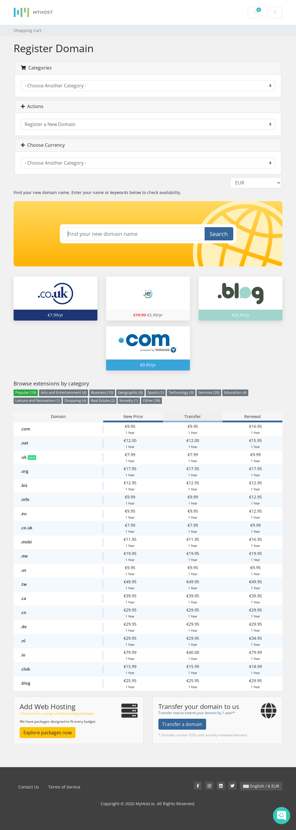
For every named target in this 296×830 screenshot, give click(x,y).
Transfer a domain (182, 724)
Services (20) (208, 392)
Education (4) (235, 392)
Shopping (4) (75, 400)
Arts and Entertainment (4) (63, 392)
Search (219, 234)
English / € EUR (261, 786)
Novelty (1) (128, 400)
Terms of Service (64, 787)
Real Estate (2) (103, 400)
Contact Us (28, 787)
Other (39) (151, 400)
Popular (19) (25, 392)
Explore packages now (47, 732)
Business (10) (102, 392)
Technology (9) (181, 392)
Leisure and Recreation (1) (37, 400)
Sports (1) (155, 392)
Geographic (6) (130, 392)
